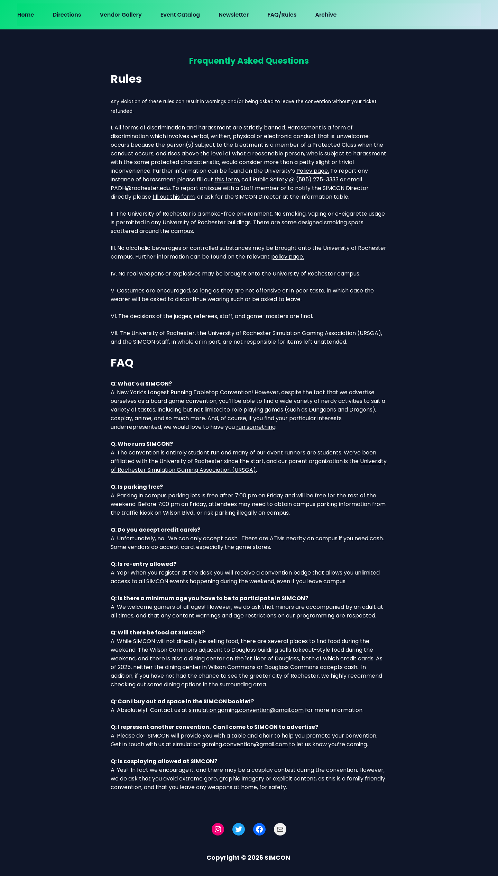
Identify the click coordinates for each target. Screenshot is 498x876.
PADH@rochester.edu (140, 188)
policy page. (287, 257)
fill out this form (174, 197)
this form (226, 179)
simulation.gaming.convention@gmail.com (246, 710)
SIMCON (277, 857)
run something (256, 427)
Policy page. (312, 171)
